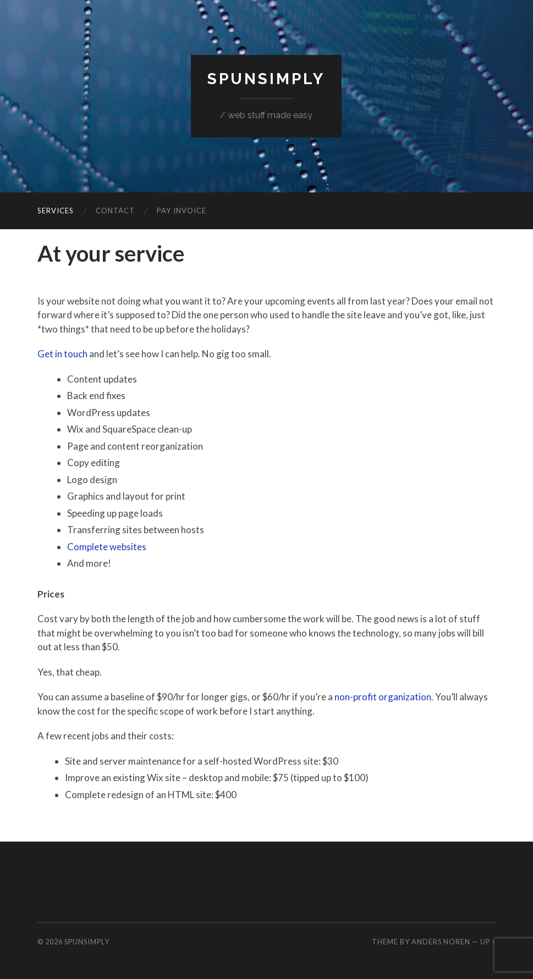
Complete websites (106, 546)
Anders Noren (440, 941)
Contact (115, 210)
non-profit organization (382, 697)
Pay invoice (181, 210)
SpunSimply (266, 79)
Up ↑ (488, 941)
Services (55, 210)
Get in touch (62, 353)
